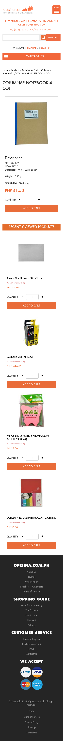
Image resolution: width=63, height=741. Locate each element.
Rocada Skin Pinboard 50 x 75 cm (24, 278)
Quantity (10, 200)
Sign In (31, 48)
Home (5, 70)
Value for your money (31, 605)
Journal (31, 577)
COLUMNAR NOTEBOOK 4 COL (33, 73)
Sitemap (32, 727)
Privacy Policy (31, 582)
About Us (31, 572)
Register (45, 48)
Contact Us (31, 654)
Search (43, 37)
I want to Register (31, 639)
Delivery (32, 625)
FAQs (31, 711)
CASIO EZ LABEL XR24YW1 (21, 357)
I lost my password (31, 644)
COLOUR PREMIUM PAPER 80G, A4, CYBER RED (31, 518)
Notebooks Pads (30, 70)
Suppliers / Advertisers (31, 587)
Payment (31, 620)
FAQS (31, 649)
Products (15, 70)
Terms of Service (31, 591)
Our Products (31, 610)
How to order (31, 615)
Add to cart (31, 208)
